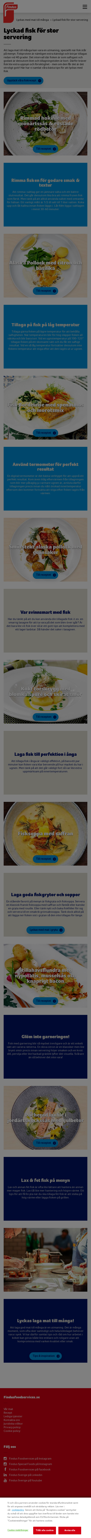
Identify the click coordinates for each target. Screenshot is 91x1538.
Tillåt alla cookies (44, 1530)
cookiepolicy (18, 1510)
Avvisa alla (69, 1530)
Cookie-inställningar (17, 1530)
